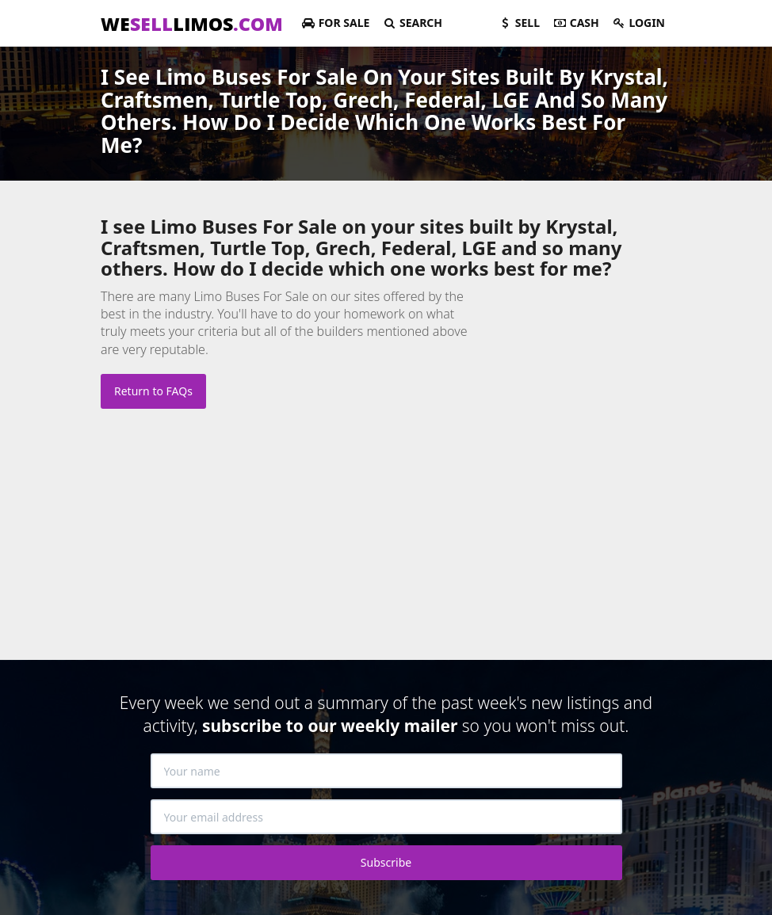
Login (638, 22)
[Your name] (386, 770)
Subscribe (386, 862)
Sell (519, 22)
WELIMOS (192, 23)
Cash (575, 22)
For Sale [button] (335, 22)
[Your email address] (386, 816)
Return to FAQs (153, 390)
